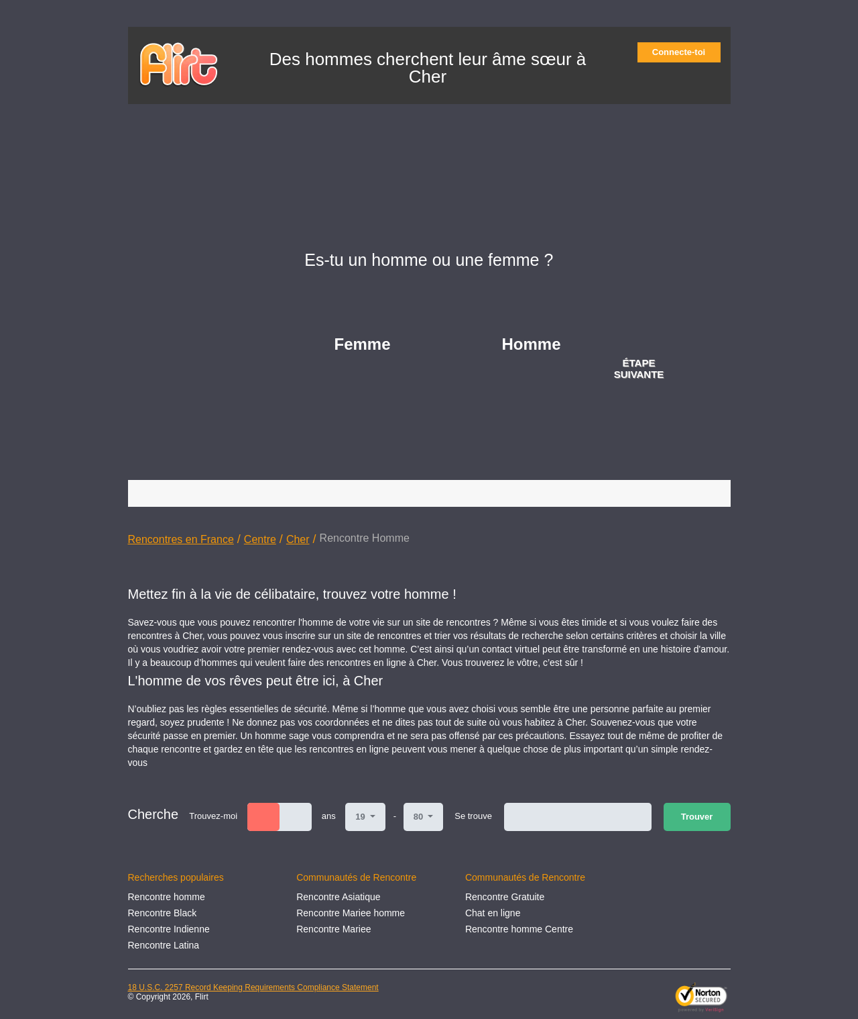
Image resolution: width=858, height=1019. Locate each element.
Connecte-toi (683, 52)
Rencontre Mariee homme (350, 913)
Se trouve (473, 816)
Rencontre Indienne (169, 929)
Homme (531, 344)
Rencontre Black (162, 913)
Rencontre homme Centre (519, 929)
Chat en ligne (493, 913)
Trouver (697, 817)
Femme (362, 344)
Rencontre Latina (164, 945)
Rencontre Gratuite (504, 896)
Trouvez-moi (213, 816)
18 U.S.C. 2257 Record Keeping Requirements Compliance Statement (253, 987)
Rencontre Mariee (333, 929)
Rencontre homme (166, 896)
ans (329, 816)
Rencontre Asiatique (338, 896)
